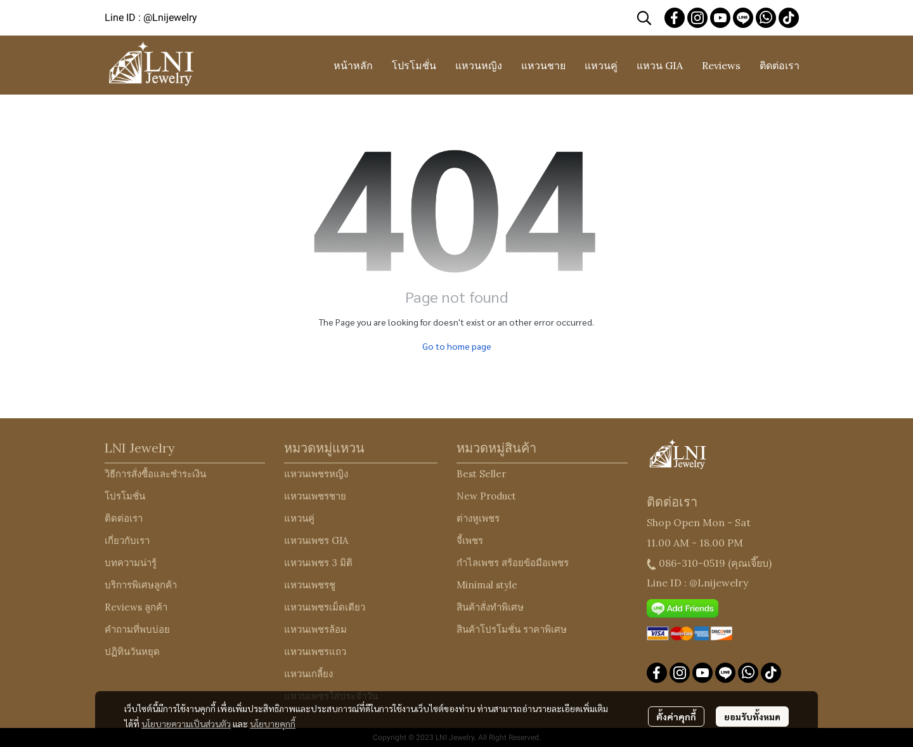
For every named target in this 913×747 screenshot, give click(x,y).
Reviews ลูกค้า (136, 607)
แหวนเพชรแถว (315, 651)
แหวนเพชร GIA (316, 540)
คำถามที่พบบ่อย (137, 629)
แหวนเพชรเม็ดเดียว (324, 607)
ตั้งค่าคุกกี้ (676, 716)
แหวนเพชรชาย (315, 496)
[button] (644, 18)
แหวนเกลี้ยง (308, 674)
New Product (486, 496)
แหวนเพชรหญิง (316, 474)
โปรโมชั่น (125, 496)
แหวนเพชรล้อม (315, 629)
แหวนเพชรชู (309, 585)
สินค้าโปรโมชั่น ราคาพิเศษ (511, 629)
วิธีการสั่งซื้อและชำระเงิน (155, 474)
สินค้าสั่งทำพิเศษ (490, 607)
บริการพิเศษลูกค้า (141, 585)
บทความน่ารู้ (131, 563)
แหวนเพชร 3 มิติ (318, 563)
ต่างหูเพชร (478, 518)
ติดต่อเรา (124, 518)
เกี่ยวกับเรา (127, 540)
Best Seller (481, 474)
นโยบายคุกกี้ (272, 723)
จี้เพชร (469, 540)
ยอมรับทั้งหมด (752, 716)
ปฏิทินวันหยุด (132, 651)
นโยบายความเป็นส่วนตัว (186, 723)
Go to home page (456, 346)
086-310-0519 (692, 563)
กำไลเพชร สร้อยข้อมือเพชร (512, 563)
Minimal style (486, 585)
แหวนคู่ (299, 518)
